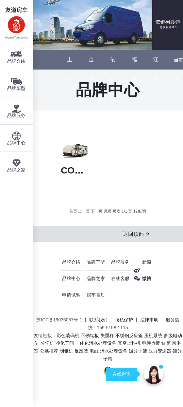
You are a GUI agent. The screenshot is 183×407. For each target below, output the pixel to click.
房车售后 (96, 294)
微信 (146, 278)
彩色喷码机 (68, 335)
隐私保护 (124, 319)
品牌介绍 (71, 262)
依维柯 (112, 79)
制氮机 (66, 351)
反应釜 (81, 351)
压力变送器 (159, 351)
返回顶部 (133, 234)
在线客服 (120, 278)
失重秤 (107, 335)
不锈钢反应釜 (129, 335)
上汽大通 (69, 89)
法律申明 (149, 319)
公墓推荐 (49, 351)
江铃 (155, 69)
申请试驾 (71, 294)
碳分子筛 (138, 351)
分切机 (47, 343)
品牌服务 (120, 262)
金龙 (91, 69)
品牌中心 (178, 158)
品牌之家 (96, 278)
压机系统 (153, 335)
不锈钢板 (90, 335)
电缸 (94, 351)
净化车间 (65, 343)
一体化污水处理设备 (95, 343)
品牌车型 (96, 262)
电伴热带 (151, 343)
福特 (134, 69)
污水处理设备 (113, 351)
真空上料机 (129, 343)
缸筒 (166, 343)
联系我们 (98, 319)
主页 (178, 118)
